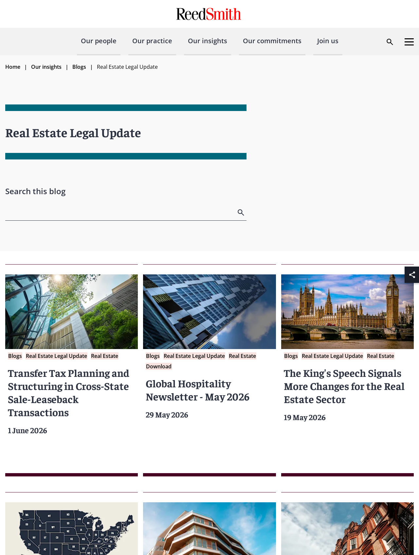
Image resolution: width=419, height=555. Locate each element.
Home (12, 66)
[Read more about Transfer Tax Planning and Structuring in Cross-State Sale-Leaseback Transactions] (71, 370)
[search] (241, 212)
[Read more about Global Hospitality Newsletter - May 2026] (209, 370)
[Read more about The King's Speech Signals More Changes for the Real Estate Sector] (347, 370)
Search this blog (35, 191)
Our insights (207, 40)
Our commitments (272, 40)
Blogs (79, 66)
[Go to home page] (209, 14)
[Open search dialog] (390, 42)
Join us (327, 40)
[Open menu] (409, 42)
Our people (99, 40)
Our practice (152, 40)
